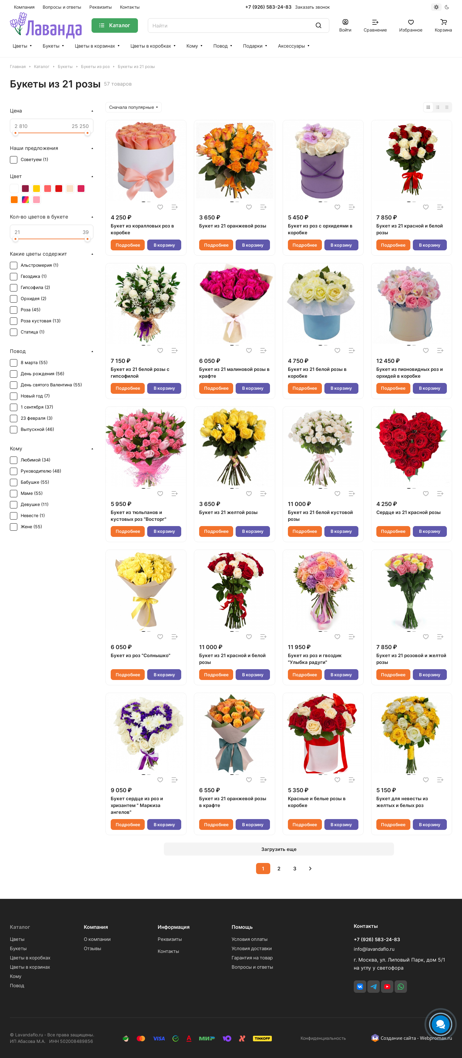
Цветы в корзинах (95, 46)
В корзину (164, 245)
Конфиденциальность (323, 1038)
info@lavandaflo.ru (374, 949)
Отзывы (92, 948)
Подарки (253, 46)
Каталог (20, 927)
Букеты (51, 46)
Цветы (20, 46)
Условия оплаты (249, 939)
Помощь (242, 927)
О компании (97, 939)
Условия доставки (252, 948)
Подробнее (128, 245)
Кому (192, 46)
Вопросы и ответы (252, 967)
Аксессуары (291, 46)
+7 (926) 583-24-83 (268, 7)
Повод (220, 46)
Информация (174, 927)
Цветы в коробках (150, 46)
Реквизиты (170, 939)
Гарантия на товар (252, 958)
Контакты (168, 951)
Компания (96, 927)
